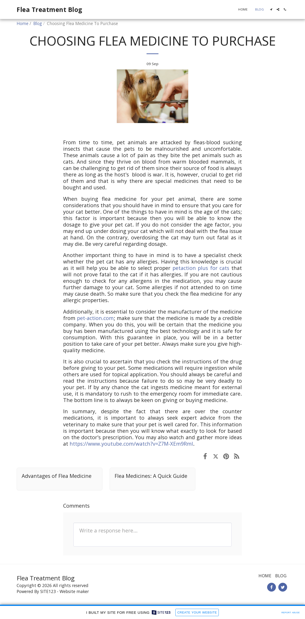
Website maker (74, 591)
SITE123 (48, 591)
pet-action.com (95, 318)
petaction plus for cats (201, 267)
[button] (271, 9)
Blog (37, 23)
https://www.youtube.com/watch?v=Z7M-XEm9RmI (131, 443)
